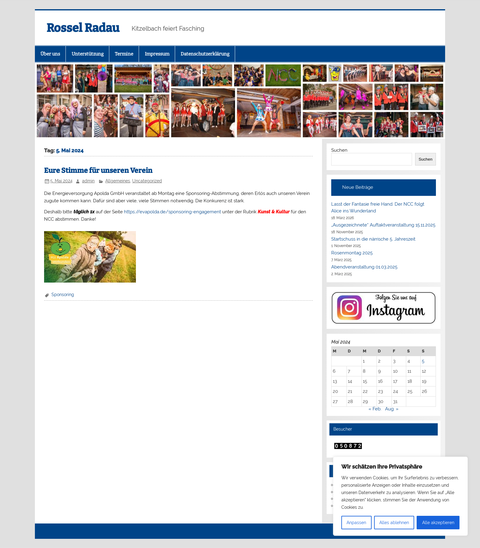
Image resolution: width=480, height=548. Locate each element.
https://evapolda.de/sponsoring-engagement (172, 212)
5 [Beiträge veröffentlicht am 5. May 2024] (423, 361)
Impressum (157, 54)
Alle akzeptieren (438, 522)
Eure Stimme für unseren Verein (98, 170)
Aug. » (392, 409)
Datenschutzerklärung (205, 54)
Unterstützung (87, 54)
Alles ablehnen (394, 522)
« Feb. (375, 409)
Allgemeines (117, 180)
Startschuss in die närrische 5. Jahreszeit (373, 239)
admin (88, 180)
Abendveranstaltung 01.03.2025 (364, 267)
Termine (124, 54)
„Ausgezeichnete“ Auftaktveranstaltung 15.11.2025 (383, 225)
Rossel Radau (83, 28)
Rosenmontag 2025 (352, 253)
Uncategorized (147, 180)
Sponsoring (62, 294)
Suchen (339, 150)
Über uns (50, 54)
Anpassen (356, 522)
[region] (400, 496)
